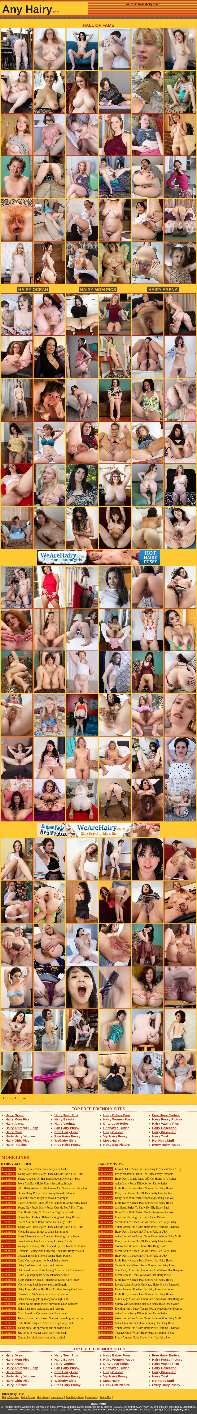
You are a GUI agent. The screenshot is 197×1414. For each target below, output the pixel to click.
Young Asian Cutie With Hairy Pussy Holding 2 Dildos (138, 1226)
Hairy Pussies (16, 1144)
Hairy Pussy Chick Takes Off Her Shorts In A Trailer (137, 1178)
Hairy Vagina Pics (165, 1123)
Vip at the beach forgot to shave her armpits (34, 1198)
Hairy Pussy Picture (167, 1119)
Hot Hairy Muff (163, 1140)
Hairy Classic (113, 1132)
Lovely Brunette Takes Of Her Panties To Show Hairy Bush (44, 1202)
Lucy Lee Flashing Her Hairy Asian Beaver (131, 1217)
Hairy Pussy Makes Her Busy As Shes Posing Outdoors (41, 1289)
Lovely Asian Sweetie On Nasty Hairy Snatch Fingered (138, 1284)
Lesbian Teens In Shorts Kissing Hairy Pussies (36, 1255)
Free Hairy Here (66, 1132)
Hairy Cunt (14, 1132)
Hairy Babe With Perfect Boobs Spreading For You (136, 1198)
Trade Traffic (98, 1403)
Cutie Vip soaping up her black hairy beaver (35, 1260)
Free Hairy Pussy (67, 1144)
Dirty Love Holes (116, 1123)
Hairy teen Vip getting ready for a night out (34, 1299)
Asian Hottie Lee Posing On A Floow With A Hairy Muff (139, 1236)
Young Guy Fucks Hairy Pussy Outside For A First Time (42, 1173)
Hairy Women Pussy (118, 1119)
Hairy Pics (105, 1397)
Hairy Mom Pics (98, 289)
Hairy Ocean (33, 289)
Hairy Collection (164, 1128)
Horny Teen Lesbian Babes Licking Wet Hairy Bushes (40, 1217)
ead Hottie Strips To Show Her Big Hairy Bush (133, 1207)
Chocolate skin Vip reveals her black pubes (34, 1313)
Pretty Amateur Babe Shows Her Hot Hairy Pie (134, 1337)
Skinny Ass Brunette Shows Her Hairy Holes (132, 1246)
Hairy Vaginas (65, 1123)
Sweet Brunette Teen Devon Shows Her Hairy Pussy (137, 1265)
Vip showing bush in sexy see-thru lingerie (34, 1284)
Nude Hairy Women (20, 1136)
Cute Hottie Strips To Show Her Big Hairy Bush (37, 1212)
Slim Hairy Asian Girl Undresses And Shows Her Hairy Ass (44, 1188)
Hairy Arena (163, 289)
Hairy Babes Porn (116, 1115)
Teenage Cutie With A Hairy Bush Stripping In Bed (136, 1332)
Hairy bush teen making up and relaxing (32, 1265)
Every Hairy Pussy (166, 1144)
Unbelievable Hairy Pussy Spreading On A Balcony (39, 1303)
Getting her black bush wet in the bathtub (33, 1337)
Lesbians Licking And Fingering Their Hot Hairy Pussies (42, 1250)
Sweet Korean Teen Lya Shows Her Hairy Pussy (134, 1275)
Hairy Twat (160, 1136)
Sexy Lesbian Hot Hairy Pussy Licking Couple (36, 1241)
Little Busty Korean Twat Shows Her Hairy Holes (135, 1188)
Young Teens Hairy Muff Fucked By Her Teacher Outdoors (43, 1246)
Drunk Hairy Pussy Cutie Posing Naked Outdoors (38, 1193)
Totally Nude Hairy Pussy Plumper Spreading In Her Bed (42, 1318)
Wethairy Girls (65, 1140)
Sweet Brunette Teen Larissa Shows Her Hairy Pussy (137, 1222)
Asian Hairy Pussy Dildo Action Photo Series (132, 1183)
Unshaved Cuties (116, 1128)
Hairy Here (42, 1397)
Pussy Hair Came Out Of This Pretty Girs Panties (135, 1193)
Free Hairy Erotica (166, 1115)
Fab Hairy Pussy (67, 1128)
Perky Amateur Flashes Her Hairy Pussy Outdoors (135, 1173)
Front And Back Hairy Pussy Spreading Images (37, 1183)
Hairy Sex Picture (116, 1144)
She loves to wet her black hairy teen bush (34, 1169)
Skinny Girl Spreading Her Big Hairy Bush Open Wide (138, 1303)
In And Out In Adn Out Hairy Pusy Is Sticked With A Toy (140, 1169)
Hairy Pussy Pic (164, 1132)
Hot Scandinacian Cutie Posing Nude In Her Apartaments (42, 1270)
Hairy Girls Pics (18, 1140)
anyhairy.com (181, 1409)
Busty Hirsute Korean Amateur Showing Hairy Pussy (40, 1236)
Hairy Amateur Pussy (22, 1128)
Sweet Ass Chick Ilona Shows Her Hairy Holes (36, 1222)
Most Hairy (111, 1140)
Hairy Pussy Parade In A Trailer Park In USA (132, 1231)
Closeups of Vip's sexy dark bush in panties (34, 1294)
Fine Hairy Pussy (67, 1136)
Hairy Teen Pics (66, 1115)
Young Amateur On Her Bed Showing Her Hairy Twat (40, 1178)
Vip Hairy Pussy (115, 1136)
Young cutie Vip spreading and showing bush (35, 1327)
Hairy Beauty (64, 1119)
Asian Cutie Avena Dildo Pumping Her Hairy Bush (136, 1323)
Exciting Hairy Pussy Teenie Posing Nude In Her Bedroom (140, 1308)
